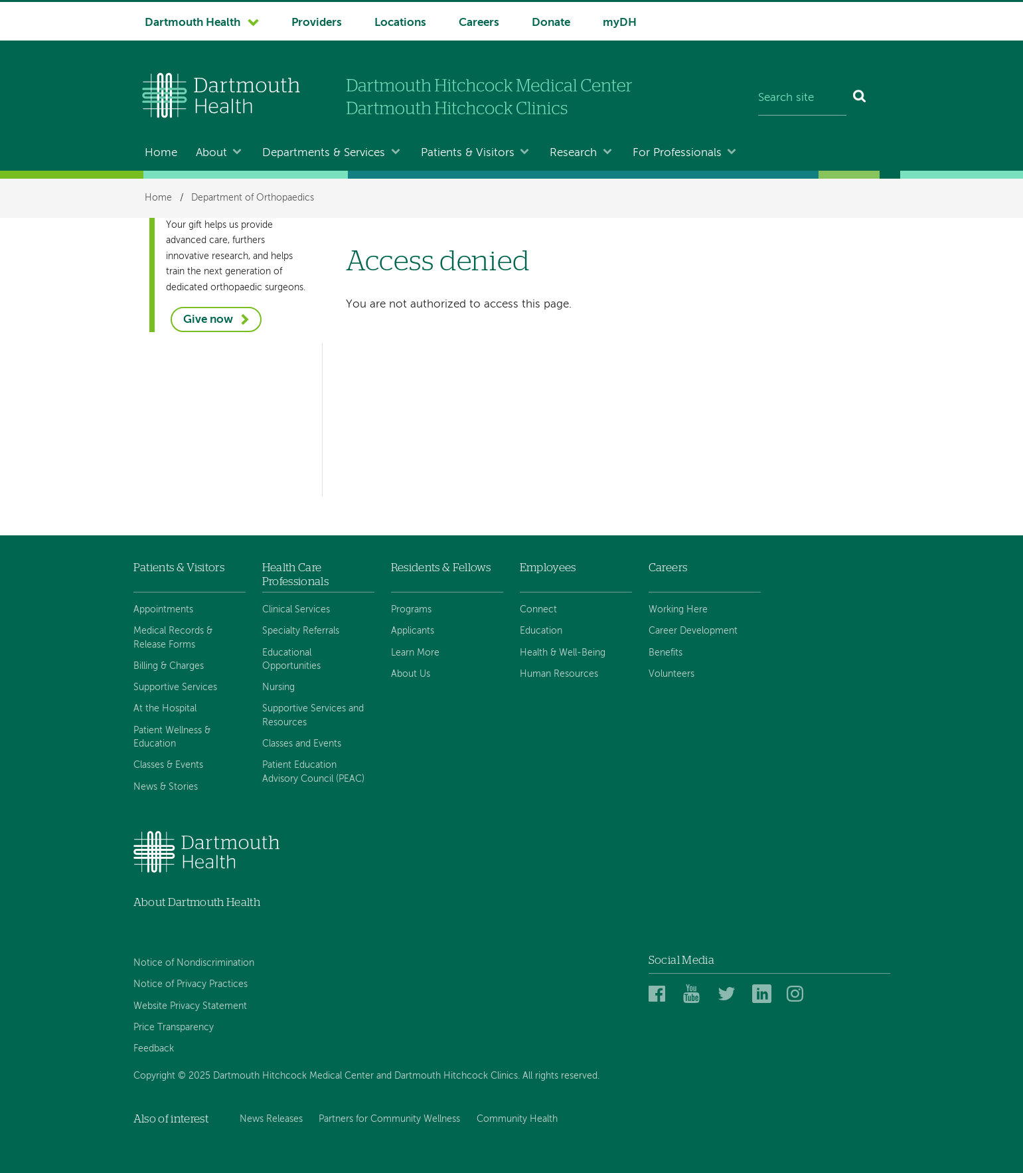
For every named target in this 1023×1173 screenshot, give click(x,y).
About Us (410, 674)
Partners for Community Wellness (389, 1119)
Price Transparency (173, 1027)
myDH (620, 23)
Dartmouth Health (192, 23)
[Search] (860, 98)
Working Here (678, 609)
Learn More (415, 653)
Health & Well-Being (562, 653)
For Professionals (677, 153)
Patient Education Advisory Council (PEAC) (313, 772)
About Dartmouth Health (196, 902)
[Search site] (802, 98)
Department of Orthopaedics (252, 198)
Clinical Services (296, 609)
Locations (400, 23)
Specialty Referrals (300, 631)
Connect (538, 609)
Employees (548, 567)
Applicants (412, 631)
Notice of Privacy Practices (190, 984)
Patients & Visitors (467, 153)
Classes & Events (168, 765)
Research (573, 153)
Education (541, 631)
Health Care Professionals (295, 574)
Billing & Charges (168, 666)
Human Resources (559, 674)
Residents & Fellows (441, 567)
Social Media (681, 960)
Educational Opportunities (291, 659)
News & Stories (165, 787)
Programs (411, 609)
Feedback (153, 1048)
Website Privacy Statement (190, 1006)
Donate (551, 23)
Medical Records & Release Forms (172, 637)
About (211, 153)
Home (161, 153)
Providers (316, 23)
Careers (479, 23)
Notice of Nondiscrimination (193, 963)
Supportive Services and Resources (313, 715)
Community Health (517, 1119)
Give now (208, 319)
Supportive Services (175, 687)
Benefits (665, 653)
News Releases (271, 1119)
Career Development (693, 631)
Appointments (163, 609)
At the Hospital (165, 708)
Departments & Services (323, 153)
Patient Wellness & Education (171, 737)
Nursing (278, 687)
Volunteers (671, 674)
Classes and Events (301, 744)
